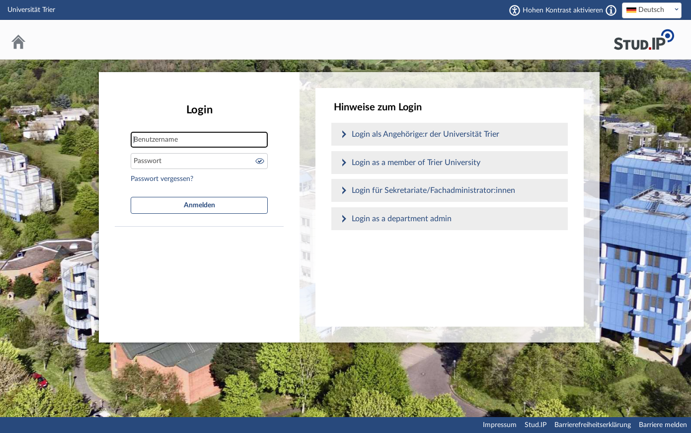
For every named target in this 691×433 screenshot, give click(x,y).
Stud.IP (535, 425)
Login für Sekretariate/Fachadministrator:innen (433, 190)
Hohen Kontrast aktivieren (563, 10)
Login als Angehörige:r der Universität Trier (425, 134)
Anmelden (199, 205)
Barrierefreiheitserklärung (592, 425)
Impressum (500, 425)
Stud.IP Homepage (644, 39)
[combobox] (652, 10)
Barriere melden (663, 425)
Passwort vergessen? (162, 178)
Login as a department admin (402, 219)
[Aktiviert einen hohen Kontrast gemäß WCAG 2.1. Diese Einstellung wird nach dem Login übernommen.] (611, 10)
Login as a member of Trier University (416, 163)
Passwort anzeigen (260, 161)
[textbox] (651, 10)
